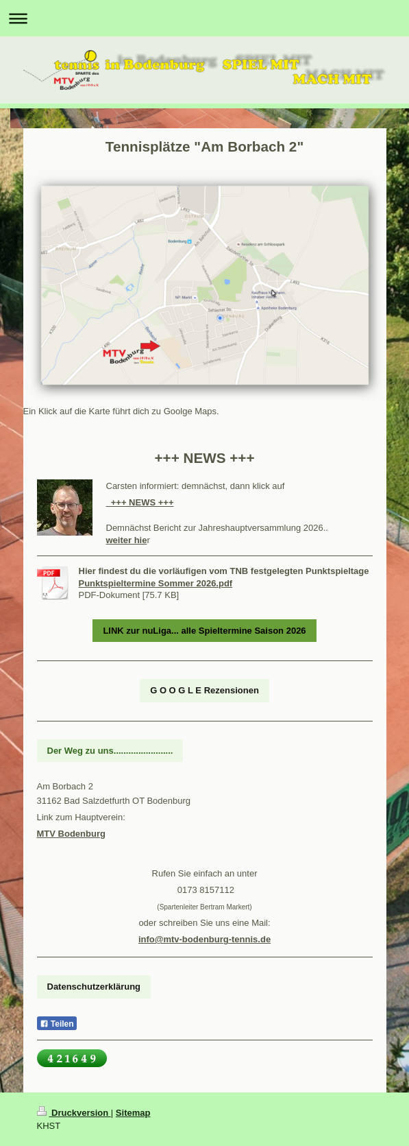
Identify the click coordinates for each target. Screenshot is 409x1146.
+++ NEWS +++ (140, 502)
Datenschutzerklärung (94, 986)
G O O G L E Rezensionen (204, 690)
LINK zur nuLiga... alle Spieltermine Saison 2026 (204, 630)
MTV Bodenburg (71, 833)
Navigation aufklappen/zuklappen (204, 18)
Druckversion (74, 1113)
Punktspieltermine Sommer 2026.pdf (156, 583)
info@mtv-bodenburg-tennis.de (204, 939)
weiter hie (126, 540)
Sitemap (133, 1113)
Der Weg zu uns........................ (110, 750)
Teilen (57, 1024)
